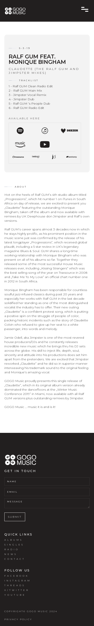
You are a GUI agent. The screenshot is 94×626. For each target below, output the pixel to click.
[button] (85, 9)
